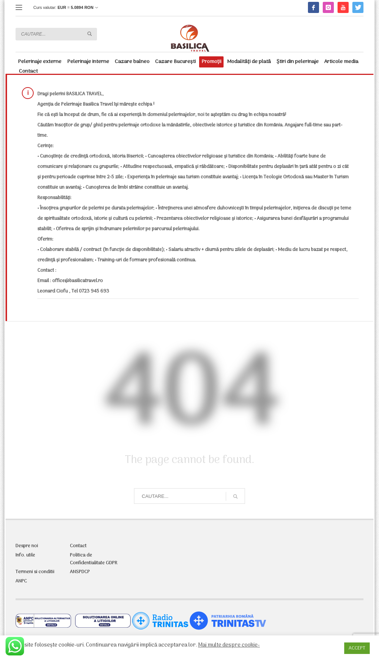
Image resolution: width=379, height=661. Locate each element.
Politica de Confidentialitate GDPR (93, 559)
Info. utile (25, 555)
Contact (78, 546)
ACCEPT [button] (357, 648)
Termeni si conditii (35, 572)
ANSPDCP (80, 572)
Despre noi (27, 546)
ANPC (21, 581)
